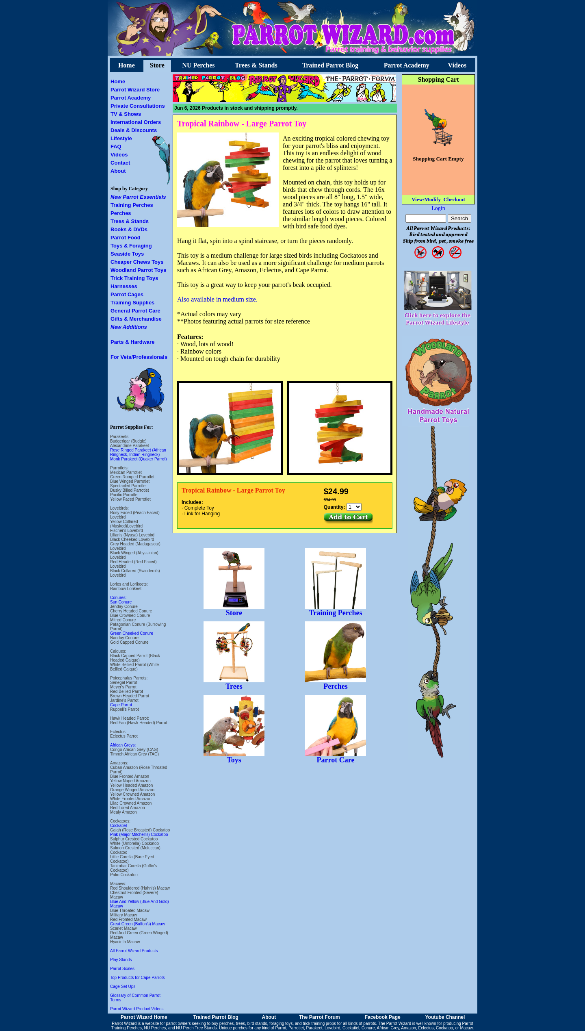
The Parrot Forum (319, 1017)
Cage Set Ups (122, 986)
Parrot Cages (126, 294)
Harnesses (123, 286)
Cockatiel (118, 825)
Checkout (454, 199)
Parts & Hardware (132, 342)
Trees (234, 683)
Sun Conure (121, 602)
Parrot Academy (406, 65)
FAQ (115, 146)
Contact (120, 163)
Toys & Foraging (131, 246)
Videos (457, 65)
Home (126, 65)
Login (438, 208)
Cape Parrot (121, 705)
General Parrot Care (135, 311)
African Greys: (123, 745)
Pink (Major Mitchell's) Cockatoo (139, 834)
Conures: (118, 597)
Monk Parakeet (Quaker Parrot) (138, 459)
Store (157, 65)
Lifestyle (121, 138)
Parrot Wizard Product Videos (137, 1009)
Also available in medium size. (217, 299)
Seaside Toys (127, 254)
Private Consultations (137, 106)
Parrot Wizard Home (144, 1017)
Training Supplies (132, 303)
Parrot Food (125, 237)
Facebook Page (383, 1017)
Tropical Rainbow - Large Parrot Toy (241, 123)
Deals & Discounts (133, 130)
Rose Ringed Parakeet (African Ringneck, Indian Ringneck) (138, 452)
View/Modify (426, 199)
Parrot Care (335, 756)
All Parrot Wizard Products (134, 951)
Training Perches (131, 205)
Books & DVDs (128, 229)
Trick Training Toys (134, 278)
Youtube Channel (445, 1017)
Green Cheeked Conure (131, 633)
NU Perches (198, 65)
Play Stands (121, 959)
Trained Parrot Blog (330, 65)
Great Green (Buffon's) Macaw (137, 924)
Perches (120, 213)
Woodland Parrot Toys (138, 270)
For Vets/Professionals (138, 357)
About (118, 171)
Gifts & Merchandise (136, 319)
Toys (234, 756)
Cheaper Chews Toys (137, 262)
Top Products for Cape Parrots (137, 977)
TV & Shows (125, 114)
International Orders (135, 122)
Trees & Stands (256, 65)
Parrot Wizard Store (135, 90)
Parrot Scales (122, 968)
